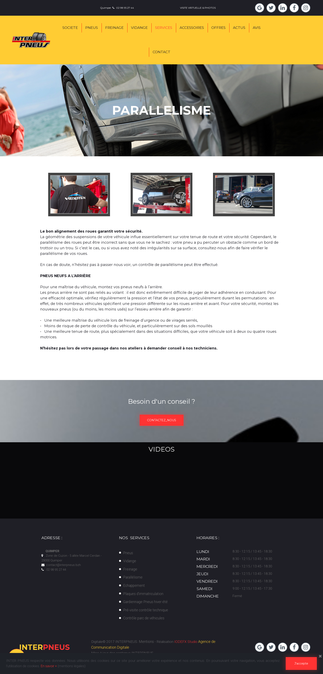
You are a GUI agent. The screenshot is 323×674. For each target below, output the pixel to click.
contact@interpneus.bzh (63, 565)
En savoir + (49, 666)
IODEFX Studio (188, 641)
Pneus (128, 552)
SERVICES (163, 28)
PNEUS (91, 28)
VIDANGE (139, 28)
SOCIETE (70, 28)
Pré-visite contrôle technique (146, 610)
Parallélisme (133, 577)
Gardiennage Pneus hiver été (146, 602)
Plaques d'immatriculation (143, 593)
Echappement (134, 585)
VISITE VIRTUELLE (191, 7)
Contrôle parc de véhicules (144, 618)
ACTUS (239, 28)
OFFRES (218, 28)
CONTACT (161, 52)
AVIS (257, 28)
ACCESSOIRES (192, 28)
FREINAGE (114, 28)
